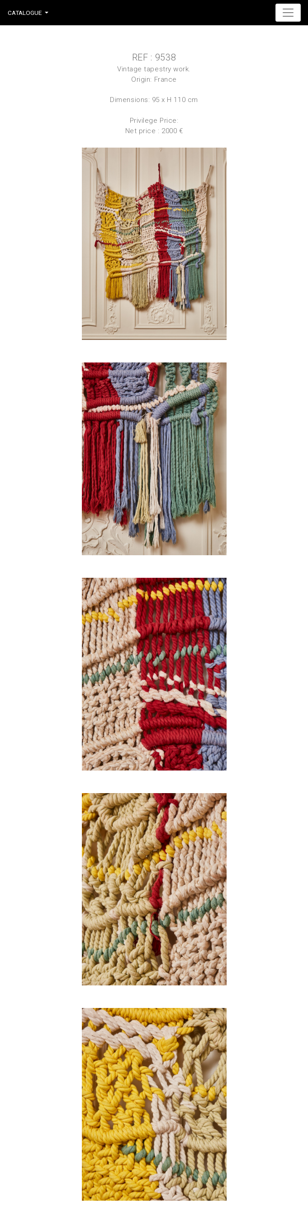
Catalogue (25, 12)
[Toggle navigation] (288, 13)
